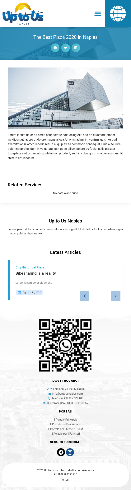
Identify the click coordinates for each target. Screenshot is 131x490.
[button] (97, 13)
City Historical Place (30, 267)
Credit (65, 480)
